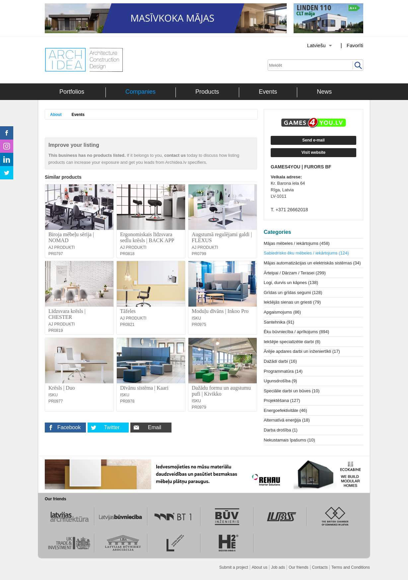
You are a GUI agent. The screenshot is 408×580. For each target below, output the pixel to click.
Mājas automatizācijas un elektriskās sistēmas (312, 262)
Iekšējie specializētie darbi (292, 341)
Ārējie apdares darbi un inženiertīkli (302, 351)
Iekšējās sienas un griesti (292, 302)
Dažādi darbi (280, 361)
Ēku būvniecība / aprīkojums (296, 331)
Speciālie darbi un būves (291, 390)
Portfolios (71, 91)
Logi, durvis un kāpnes (291, 282)
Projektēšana (282, 400)
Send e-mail (313, 140)
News (324, 91)
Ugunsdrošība (280, 380)
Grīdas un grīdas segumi (293, 292)
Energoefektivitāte (285, 410)
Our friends (298, 567)
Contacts (320, 567)
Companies (140, 91)
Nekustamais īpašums (289, 439)
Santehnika (279, 322)
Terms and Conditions (350, 567)
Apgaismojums (282, 312)
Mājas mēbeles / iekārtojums (297, 243)
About (56, 114)
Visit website (313, 152)
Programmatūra (283, 371)
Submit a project (233, 567)
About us (259, 567)
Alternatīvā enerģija (287, 420)
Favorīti (355, 45)
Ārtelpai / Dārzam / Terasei (295, 272)
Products (207, 91)
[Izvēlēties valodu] (311, 45)
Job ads (278, 567)
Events (268, 91)
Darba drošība (281, 430)
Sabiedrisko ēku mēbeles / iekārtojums (306, 252)
